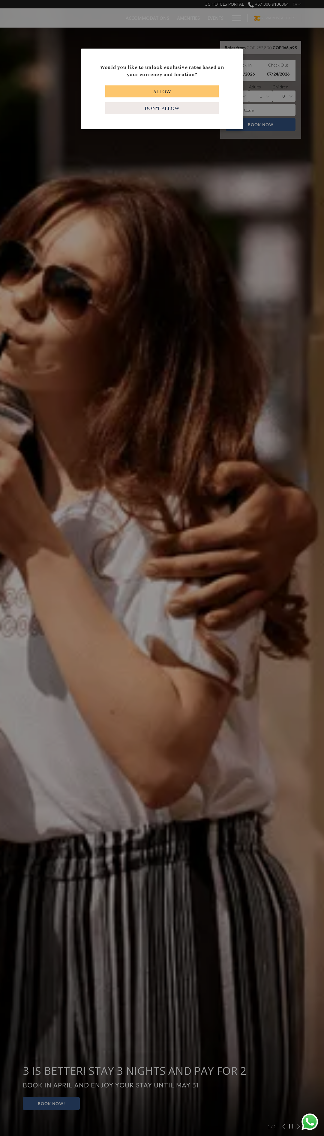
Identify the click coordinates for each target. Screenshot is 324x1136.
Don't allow (162, 108)
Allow (162, 91)
